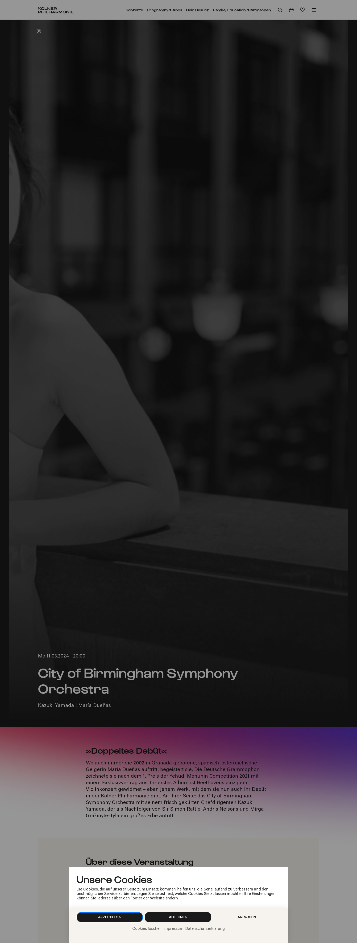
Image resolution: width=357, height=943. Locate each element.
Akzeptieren (109, 917)
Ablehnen (178, 917)
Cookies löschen (147, 929)
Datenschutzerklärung (205, 929)
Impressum (173, 929)
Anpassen (246, 917)
